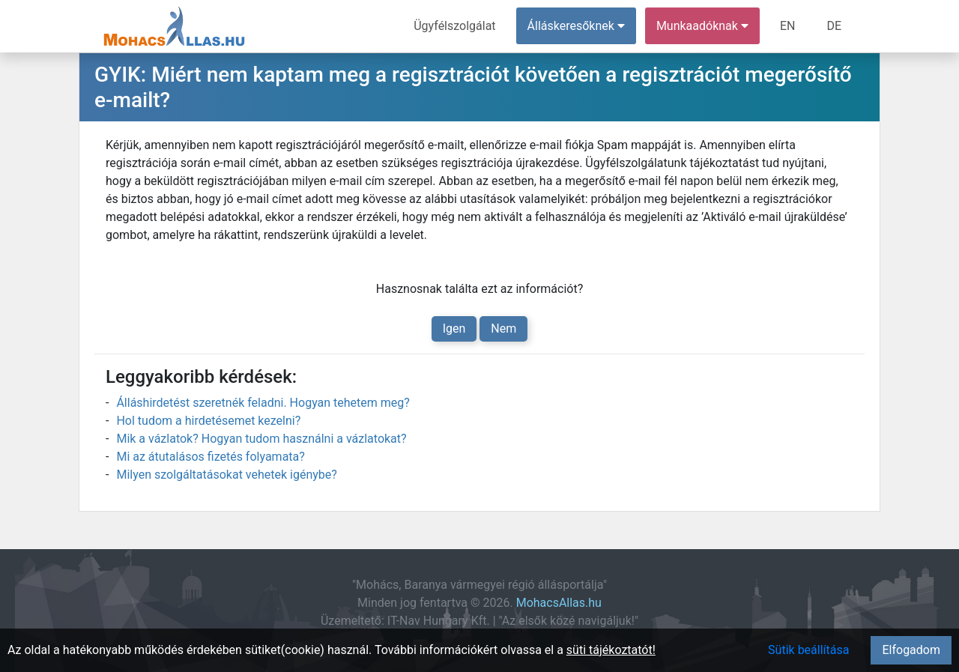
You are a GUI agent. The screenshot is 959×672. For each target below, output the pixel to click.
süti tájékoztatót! (611, 650)
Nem (503, 328)
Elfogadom (911, 650)
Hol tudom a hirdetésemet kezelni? (208, 421)
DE (833, 26)
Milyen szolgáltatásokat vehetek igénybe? (226, 474)
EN (788, 26)
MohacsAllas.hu (559, 603)
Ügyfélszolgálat (454, 26)
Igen (454, 328)
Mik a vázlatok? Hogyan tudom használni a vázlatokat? (261, 439)
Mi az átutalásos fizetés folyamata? (210, 456)
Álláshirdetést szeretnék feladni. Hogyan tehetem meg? (262, 403)
